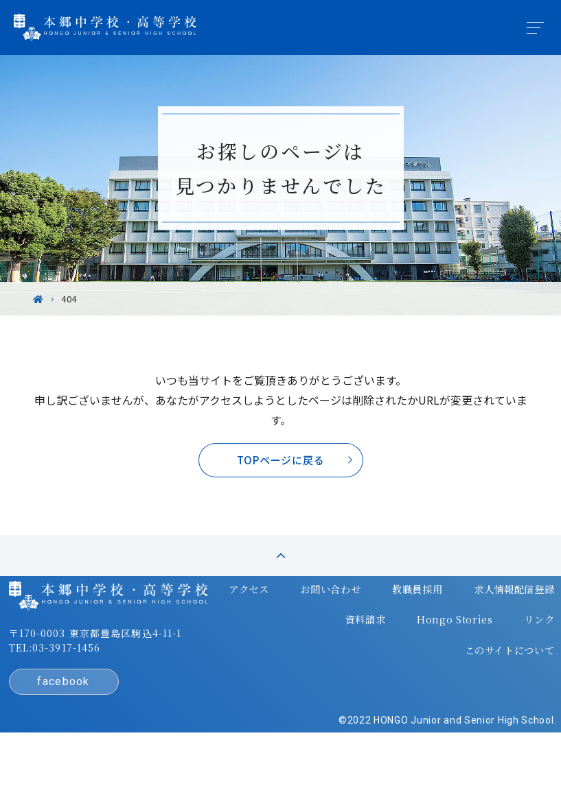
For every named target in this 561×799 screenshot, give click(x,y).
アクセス (211, 628)
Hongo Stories (421, 655)
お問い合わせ (293, 628)
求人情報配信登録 (477, 628)
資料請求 (332, 655)
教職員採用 (380, 628)
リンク (504, 655)
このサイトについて (472, 682)
